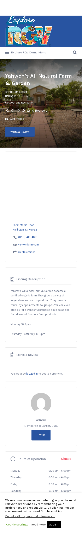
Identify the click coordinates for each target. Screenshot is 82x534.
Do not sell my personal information (30, 516)
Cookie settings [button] (17, 524)
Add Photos (14, 119)
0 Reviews (39, 110)
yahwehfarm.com (28, 244)
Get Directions (26, 252)
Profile (41, 435)
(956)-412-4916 (27, 237)
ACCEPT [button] (54, 524)
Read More (38, 524)
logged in (32, 373)
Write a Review (19, 132)
